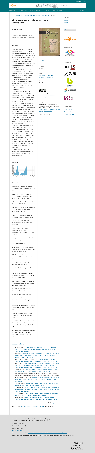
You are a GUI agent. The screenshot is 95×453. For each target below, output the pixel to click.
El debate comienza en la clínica (43, 359)
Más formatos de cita (45, 114)
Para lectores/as (68, 109)
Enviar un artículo (70, 30)
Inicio (13, 15)
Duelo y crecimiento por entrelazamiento (36, 369)
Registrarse (78, 1)
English (66, 20)
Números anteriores (34, 10)
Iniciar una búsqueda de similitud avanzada (32, 406)
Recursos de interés (57, 10)
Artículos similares (18, 344)
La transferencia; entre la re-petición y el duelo (36, 397)
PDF (42, 60)
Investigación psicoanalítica (32, 383)
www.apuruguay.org (17, 430)
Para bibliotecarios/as (69, 114)
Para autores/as (68, 111)
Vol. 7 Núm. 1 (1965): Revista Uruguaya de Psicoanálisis (35, 15)
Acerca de (12, 10)
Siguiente (55, 403)
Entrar (84, 1)
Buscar (82, 10)
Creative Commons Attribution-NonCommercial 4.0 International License (47, 433)
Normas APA (45, 10)
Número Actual (22, 10)
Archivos (18, 15)
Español (66, 22)
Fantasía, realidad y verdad (31, 393)
